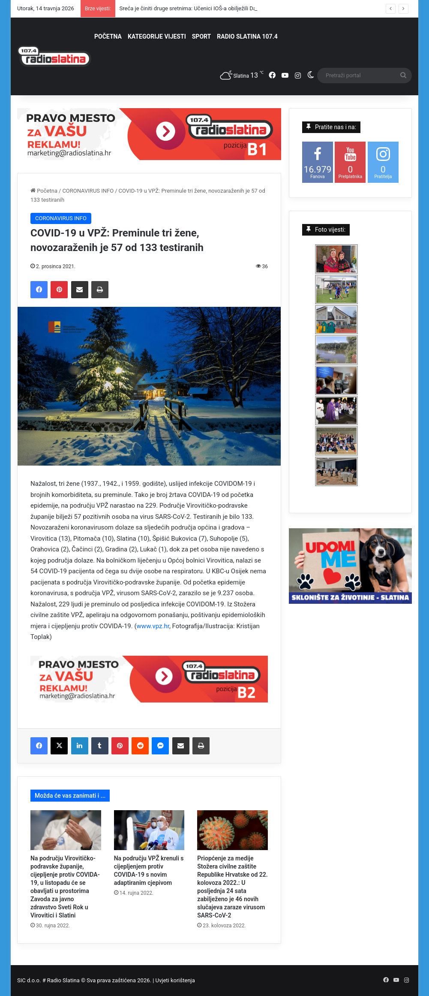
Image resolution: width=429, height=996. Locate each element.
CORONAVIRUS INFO (88, 191)
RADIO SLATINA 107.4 (247, 36)
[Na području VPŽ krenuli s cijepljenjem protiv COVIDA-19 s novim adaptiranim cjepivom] (149, 830)
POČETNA (108, 36)
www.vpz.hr (153, 626)
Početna (43, 191)
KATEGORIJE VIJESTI (157, 36)
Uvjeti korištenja (175, 980)
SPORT (201, 36)
